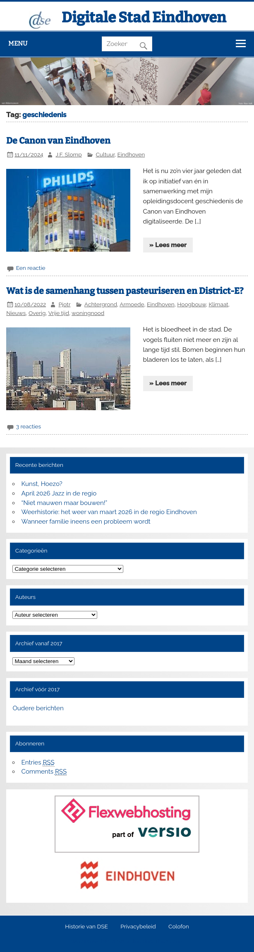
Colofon (178, 927)
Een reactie (31, 267)
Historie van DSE (86, 927)
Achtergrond (100, 304)
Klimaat (218, 304)
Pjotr (64, 304)
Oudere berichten (37, 708)
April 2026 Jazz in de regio (59, 493)
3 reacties (28, 426)
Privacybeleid (138, 927)
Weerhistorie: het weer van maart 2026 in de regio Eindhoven (109, 512)
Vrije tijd (58, 313)
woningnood (88, 313)
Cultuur (105, 154)
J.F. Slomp (69, 154)
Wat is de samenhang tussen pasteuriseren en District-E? (125, 291)
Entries (38, 763)
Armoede (132, 304)
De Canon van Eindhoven (58, 140)
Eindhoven (131, 154)
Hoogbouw (191, 304)
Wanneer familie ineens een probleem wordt (86, 521)
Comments (44, 772)
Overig (37, 313)
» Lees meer (168, 245)
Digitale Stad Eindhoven (144, 17)
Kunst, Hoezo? (42, 484)
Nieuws (16, 313)
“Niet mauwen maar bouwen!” (65, 503)
